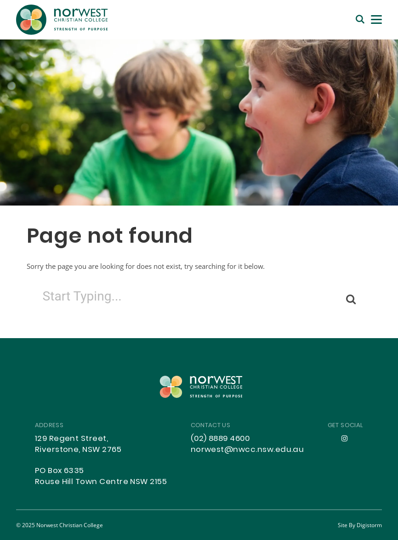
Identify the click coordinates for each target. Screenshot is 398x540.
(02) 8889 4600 (220, 439)
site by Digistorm (360, 525)
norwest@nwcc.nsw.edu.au (247, 450)
